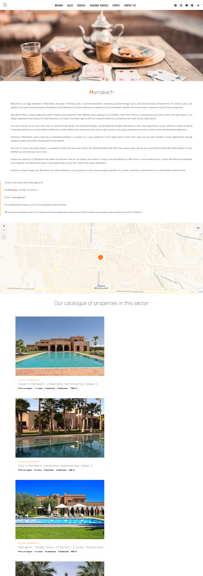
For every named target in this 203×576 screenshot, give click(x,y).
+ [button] (4, 226)
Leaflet (200, 292)
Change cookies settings (78, 569)
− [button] (4, 231)
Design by (126, 569)
